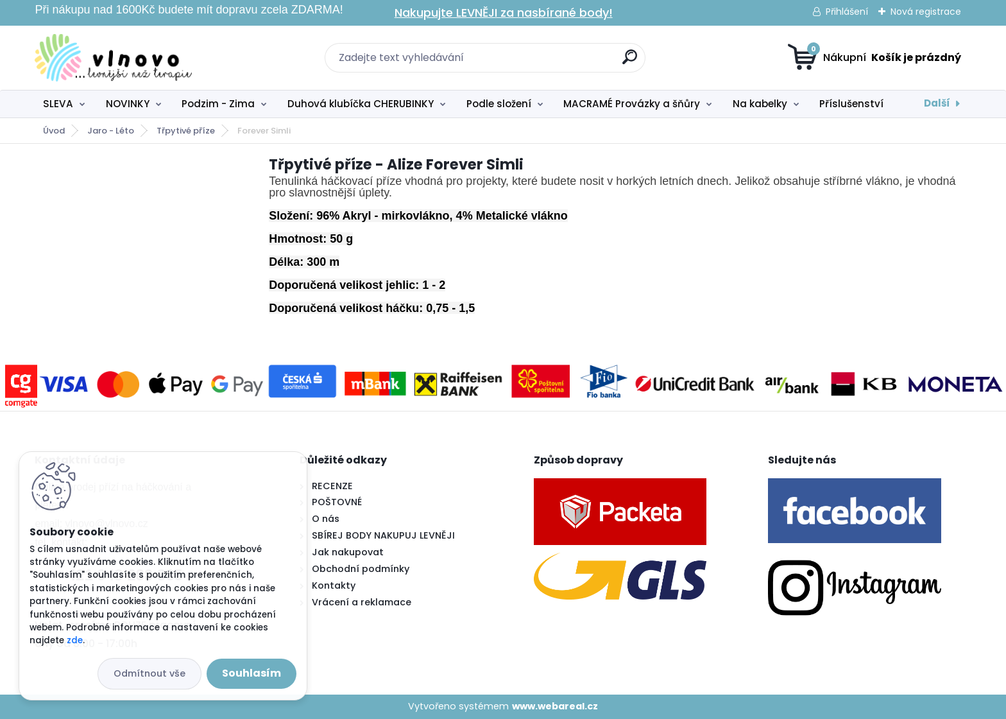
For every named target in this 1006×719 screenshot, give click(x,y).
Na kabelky (760, 103)
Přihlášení (847, 11)
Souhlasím (251, 673)
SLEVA (58, 103)
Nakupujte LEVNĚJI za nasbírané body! (504, 12)
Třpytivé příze (186, 131)
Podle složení (498, 103)
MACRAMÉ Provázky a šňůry (631, 103)
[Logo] (113, 58)
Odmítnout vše (149, 673)
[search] (629, 61)
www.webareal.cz (555, 706)
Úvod (54, 131)
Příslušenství (851, 103)
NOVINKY (127, 103)
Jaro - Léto (110, 131)
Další (937, 103)
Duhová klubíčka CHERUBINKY (360, 103)
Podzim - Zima (218, 103)
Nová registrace (926, 11)
